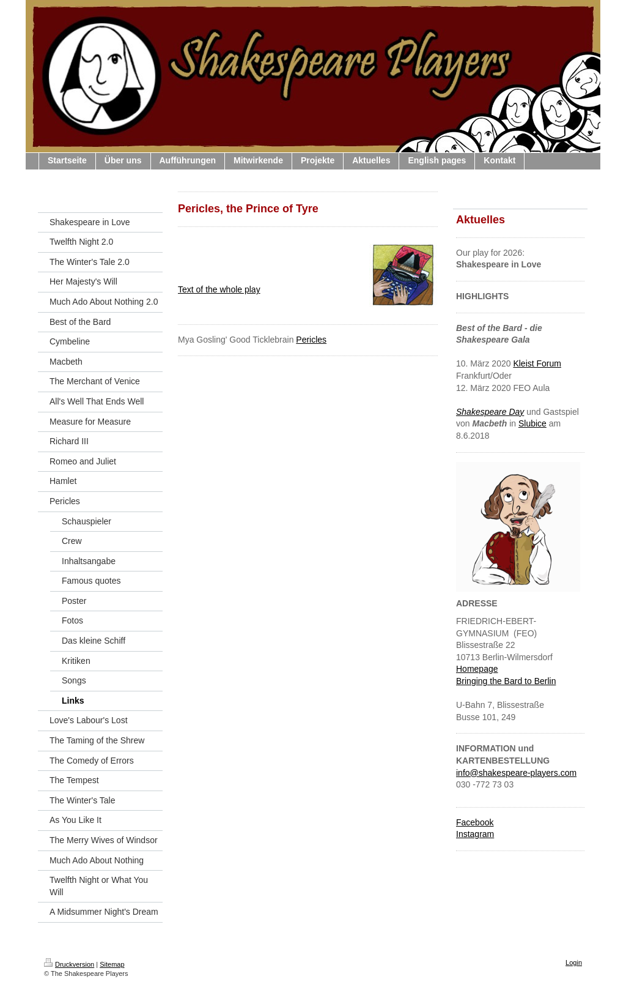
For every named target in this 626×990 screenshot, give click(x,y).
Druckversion (69, 964)
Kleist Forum (537, 363)
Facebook (474, 822)
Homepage (477, 669)
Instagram (475, 834)
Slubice (532, 423)
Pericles (311, 339)
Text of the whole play (219, 289)
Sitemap (112, 964)
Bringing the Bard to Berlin (506, 681)
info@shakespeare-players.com (516, 773)
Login (573, 962)
